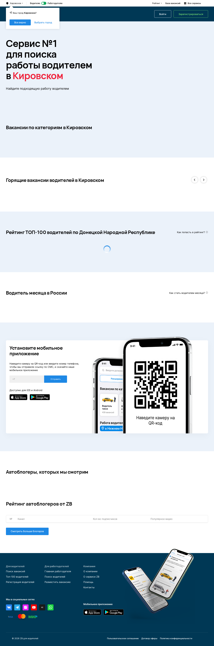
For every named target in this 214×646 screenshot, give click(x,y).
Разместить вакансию (58, 582)
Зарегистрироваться (190, 14)
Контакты (89, 587)
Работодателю (55, 3)
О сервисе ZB (91, 576)
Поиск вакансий (15, 571)
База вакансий (172, 3)
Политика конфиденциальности (176, 638)
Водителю (35, 3)
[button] (194, 180)
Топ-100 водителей (17, 576)
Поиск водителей (55, 576)
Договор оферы (149, 638)
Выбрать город (43, 22)
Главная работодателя (58, 571)
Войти (162, 14)
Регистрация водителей (20, 582)
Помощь (88, 582)
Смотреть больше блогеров (27, 531)
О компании (90, 571)
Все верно (20, 22)
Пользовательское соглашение (123, 638)
